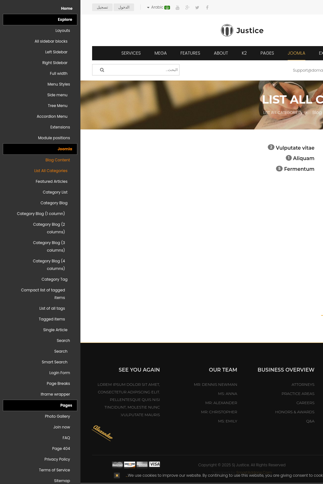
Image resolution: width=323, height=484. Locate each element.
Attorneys (222, 384)
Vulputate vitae (215, 148)
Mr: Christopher (138, 411)
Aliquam (222, 158)
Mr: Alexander (141, 402)
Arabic (78, 7)
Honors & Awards (214, 411)
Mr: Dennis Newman (135, 384)
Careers (225, 402)
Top (316, 111)
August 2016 (294, 329)
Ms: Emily (147, 421)
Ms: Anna (147, 393)
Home (304, 112)
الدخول (43, 7)
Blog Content (246, 112)
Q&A (230, 421)
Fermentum (219, 169)
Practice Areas (217, 393)
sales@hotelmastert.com (273, 428)
